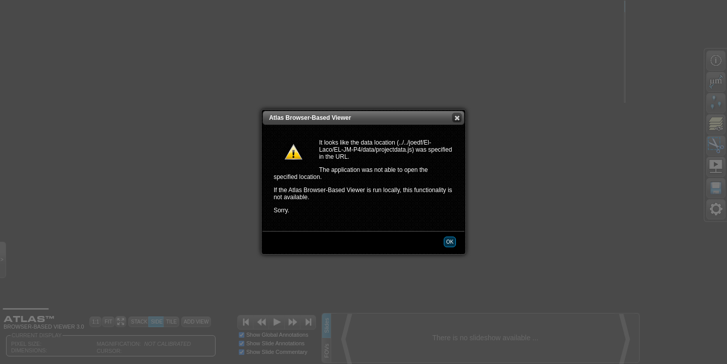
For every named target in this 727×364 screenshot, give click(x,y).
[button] (457, 118)
